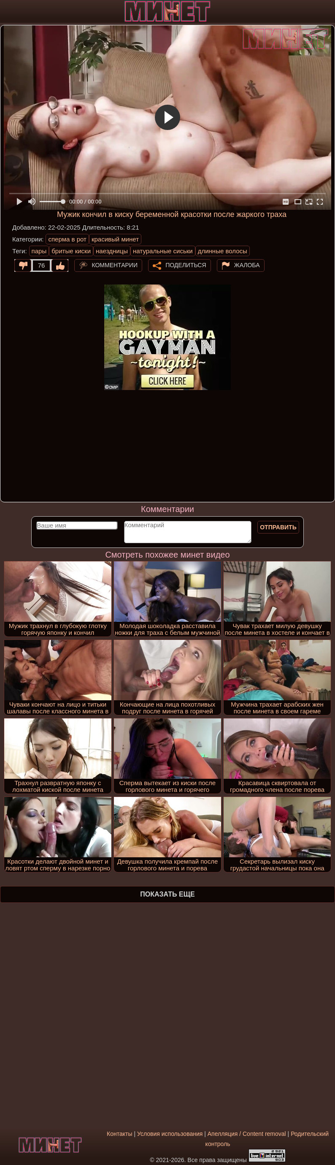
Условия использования (170, 1133)
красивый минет (115, 239)
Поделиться (185, 265)
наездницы (112, 251)
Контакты (119, 1133)
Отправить (278, 527)
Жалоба (247, 265)
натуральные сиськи (163, 251)
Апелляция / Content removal (247, 1133)
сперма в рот (67, 239)
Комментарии (115, 265)
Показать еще (167, 894)
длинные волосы (222, 251)
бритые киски (71, 251)
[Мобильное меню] (7, 11)
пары (39, 251)
